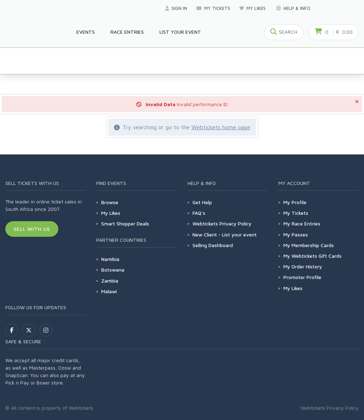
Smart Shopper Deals (125, 223)
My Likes (253, 8)
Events (85, 32)
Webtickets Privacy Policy (221, 223)
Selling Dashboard (212, 245)
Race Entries (127, 32)
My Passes (295, 234)
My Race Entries (301, 223)
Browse (109, 202)
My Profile (294, 202)
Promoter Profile (302, 277)
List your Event (180, 32)
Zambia (109, 281)
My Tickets (213, 8)
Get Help (202, 202)
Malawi (109, 291)
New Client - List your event (224, 234)
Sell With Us (31, 229)
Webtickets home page (220, 127)
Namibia (110, 259)
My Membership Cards (308, 245)
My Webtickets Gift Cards (312, 256)
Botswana (112, 270)
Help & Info (293, 8)
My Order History (302, 266)
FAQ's (198, 213)
